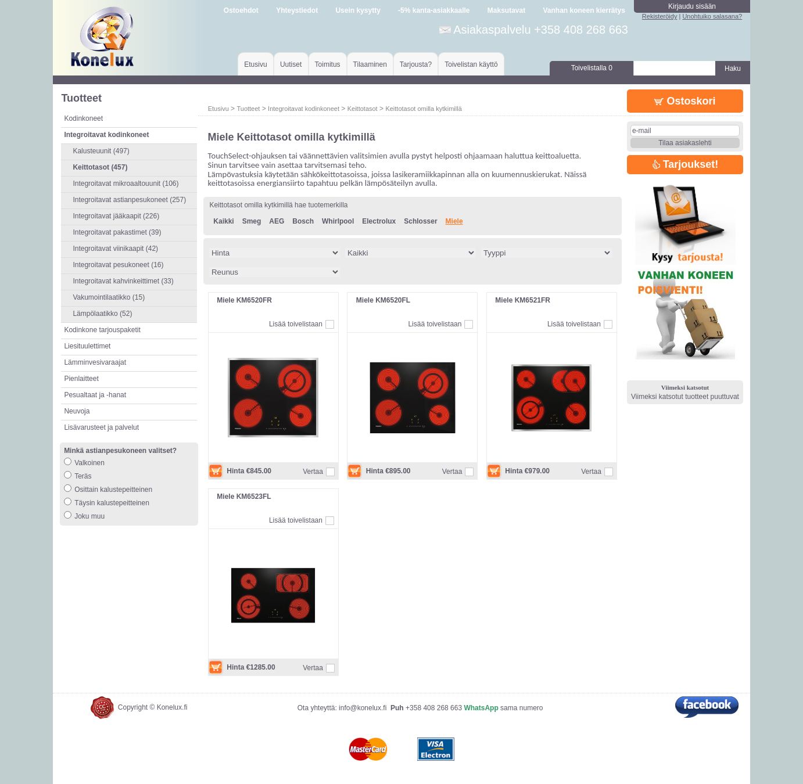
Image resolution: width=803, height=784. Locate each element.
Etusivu (255, 64)
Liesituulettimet (87, 346)
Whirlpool (338, 221)
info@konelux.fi (362, 708)
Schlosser (420, 221)
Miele (454, 221)
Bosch (303, 221)
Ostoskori (684, 101)
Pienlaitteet (81, 379)
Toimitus (327, 64)
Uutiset (291, 64)
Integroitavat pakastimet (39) (117, 232)
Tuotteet (248, 108)
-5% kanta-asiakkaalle (433, 10)
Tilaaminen (370, 64)
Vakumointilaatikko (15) (109, 297)
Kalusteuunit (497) (101, 151)
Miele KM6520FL (383, 300)
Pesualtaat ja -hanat (95, 395)
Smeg (251, 221)
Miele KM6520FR (244, 300)
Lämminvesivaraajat (95, 362)
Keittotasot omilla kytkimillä (423, 108)
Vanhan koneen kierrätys (584, 10)
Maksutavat (506, 10)
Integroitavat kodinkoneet (303, 108)
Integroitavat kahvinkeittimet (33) (123, 281)
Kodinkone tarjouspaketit (102, 330)
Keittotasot (362, 108)
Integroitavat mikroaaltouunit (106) (125, 183)
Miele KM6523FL (244, 496)
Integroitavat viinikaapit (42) (115, 248)
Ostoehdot (241, 10)
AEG (276, 221)
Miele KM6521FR (522, 300)
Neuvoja (76, 411)
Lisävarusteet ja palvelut (101, 427)
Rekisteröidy (659, 16)
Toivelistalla (591, 68)
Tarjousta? (416, 64)
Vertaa (313, 471)
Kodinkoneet (83, 118)
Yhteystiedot (297, 10)
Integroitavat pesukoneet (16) (118, 265)
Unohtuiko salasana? (712, 16)
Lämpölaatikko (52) (102, 314)
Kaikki (223, 221)
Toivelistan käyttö (470, 64)
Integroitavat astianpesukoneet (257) (129, 200)
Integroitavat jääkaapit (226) (116, 216)
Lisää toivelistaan (295, 324)
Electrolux (379, 221)
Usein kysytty (357, 10)
